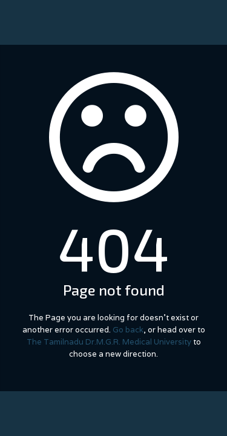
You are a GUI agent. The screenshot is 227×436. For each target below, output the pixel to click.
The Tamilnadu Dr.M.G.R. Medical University (109, 342)
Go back (128, 330)
